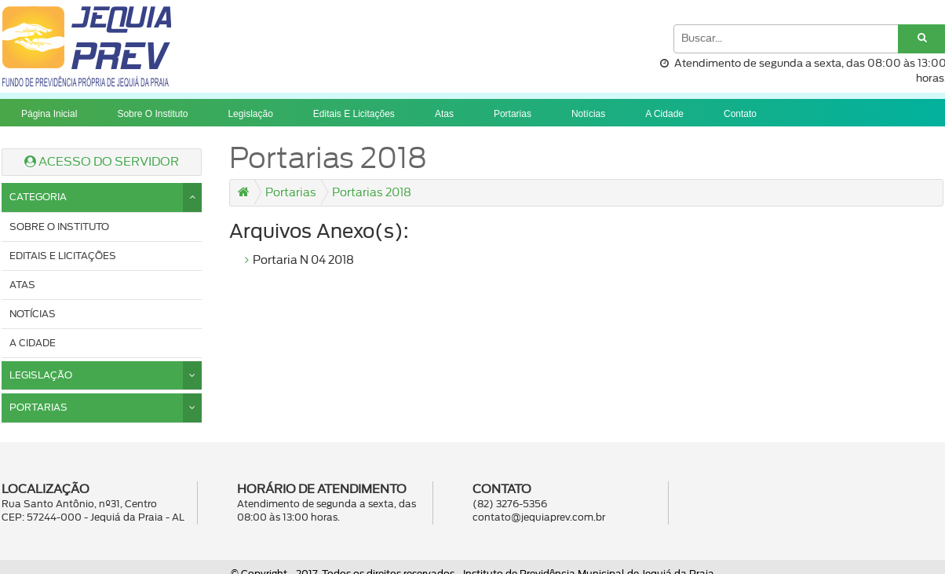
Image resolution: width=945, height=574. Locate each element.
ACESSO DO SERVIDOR (101, 161)
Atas (444, 113)
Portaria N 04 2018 (303, 260)
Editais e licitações (354, 113)
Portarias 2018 (371, 193)
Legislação (250, 113)
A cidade (664, 113)
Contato (740, 113)
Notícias (588, 113)
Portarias (512, 113)
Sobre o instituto (152, 113)
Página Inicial (49, 113)
